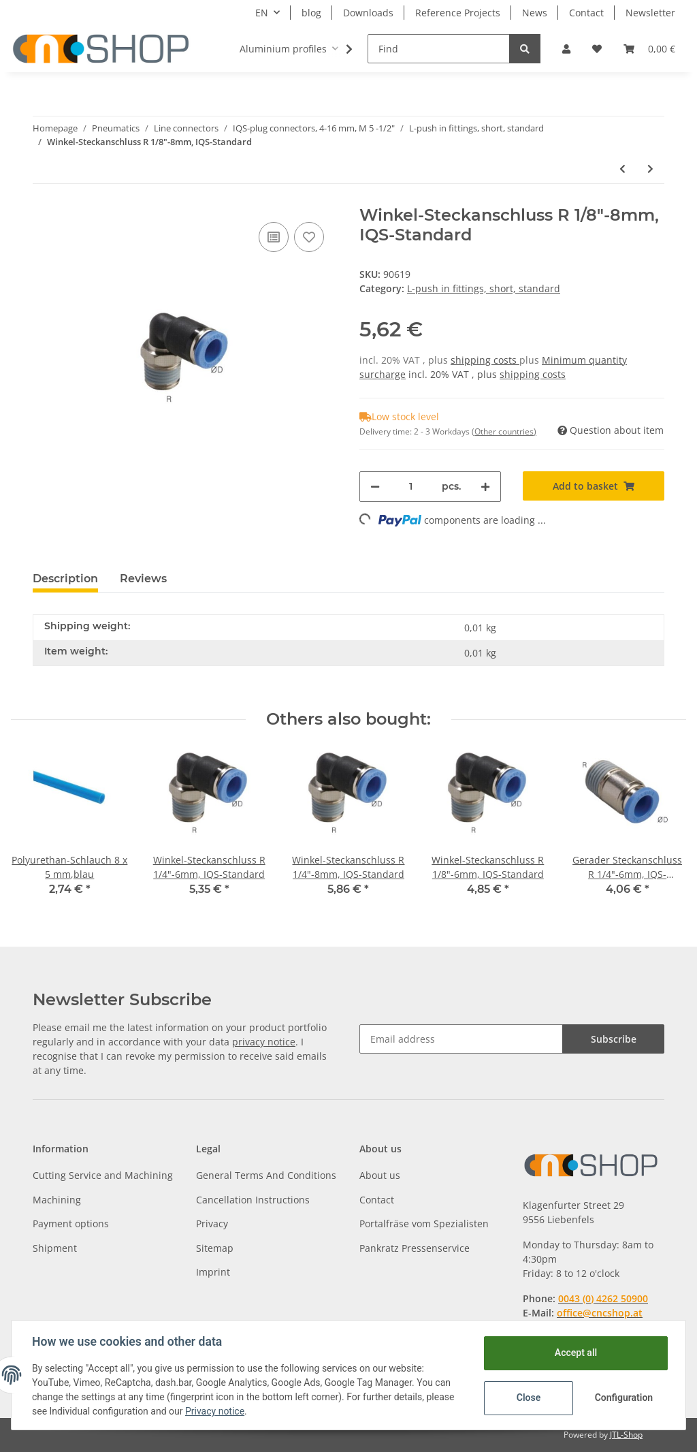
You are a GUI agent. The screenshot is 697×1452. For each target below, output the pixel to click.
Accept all (574, 1352)
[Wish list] (597, 48)
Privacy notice (216, 1411)
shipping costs (485, 359)
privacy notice (263, 1041)
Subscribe (613, 1038)
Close (527, 1397)
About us (379, 1175)
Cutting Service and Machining (103, 1175)
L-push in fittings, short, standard (483, 288)
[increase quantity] (485, 486)
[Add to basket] (593, 486)
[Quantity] (410, 486)
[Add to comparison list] (274, 237)
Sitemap (214, 1248)
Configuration (623, 1397)
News (534, 12)
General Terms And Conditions (266, 1175)
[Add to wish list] (309, 237)
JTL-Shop (626, 1434)
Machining (57, 1199)
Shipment (55, 1248)
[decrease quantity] (375, 486)
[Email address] (461, 1039)
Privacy (212, 1223)
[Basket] (649, 48)
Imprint (213, 1271)
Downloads (368, 12)
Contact (586, 12)
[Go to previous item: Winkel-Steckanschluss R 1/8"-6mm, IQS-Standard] (622, 168)
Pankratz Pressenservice (414, 1248)
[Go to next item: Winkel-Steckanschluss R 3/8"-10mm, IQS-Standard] (650, 168)
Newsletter (650, 12)
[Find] (439, 48)
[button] (566, 48)
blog (311, 12)
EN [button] (261, 12)
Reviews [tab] (143, 578)
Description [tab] (65, 578)
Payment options (71, 1223)
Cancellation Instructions (253, 1199)
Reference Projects (457, 12)
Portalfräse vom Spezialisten (424, 1223)
